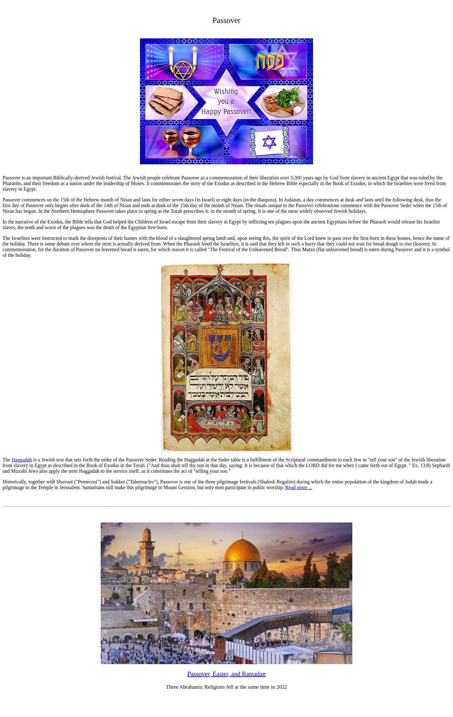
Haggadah (22, 459)
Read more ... (298, 487)
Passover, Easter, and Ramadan (226, 673)
